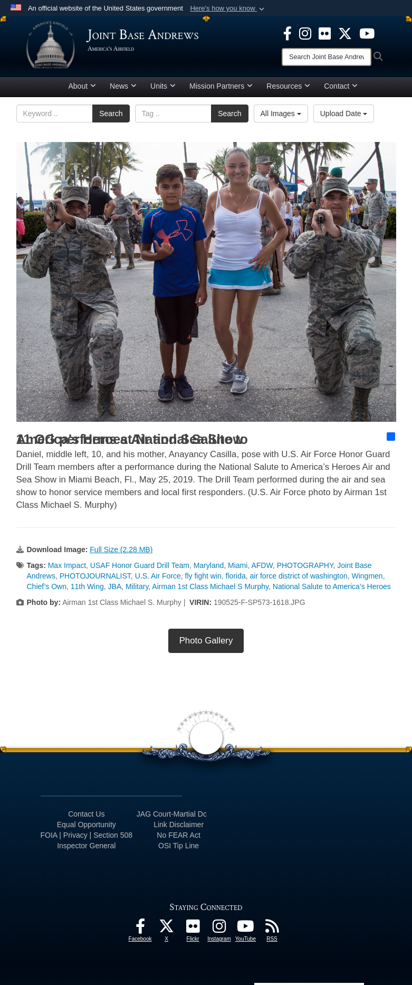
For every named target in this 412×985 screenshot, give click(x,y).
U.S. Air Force (158, 576)
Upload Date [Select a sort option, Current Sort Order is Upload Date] (344, 113)
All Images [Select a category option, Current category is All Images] (281, 113)
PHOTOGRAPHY (305, 565)
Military (137, 586)
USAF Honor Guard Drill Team (139, 565)
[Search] (326, 57)
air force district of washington (299, 576)
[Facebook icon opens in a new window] (287, 33)
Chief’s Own (46, 586)
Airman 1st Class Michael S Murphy (210, 586)
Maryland (209, 565)
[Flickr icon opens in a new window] (325, 33)
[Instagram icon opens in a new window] (305, 33)
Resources (288, 86)
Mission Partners (221, 86)
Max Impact (67, 565)
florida (236, 576)
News (123, 86)
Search (110, 113)
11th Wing (87, 586)
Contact (341, 86)
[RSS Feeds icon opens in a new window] (272, 929)
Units (163, 86)
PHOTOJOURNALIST (95, 576)
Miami (237, 565)
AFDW (261, 565)
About (83, 86)
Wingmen (367, 576)
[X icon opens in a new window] (345, 33)
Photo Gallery (206, 641)
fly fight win (203, 576)
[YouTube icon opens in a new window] (367, 33)
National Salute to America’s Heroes (332, 586)
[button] (228, 8)
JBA (115, 586)
